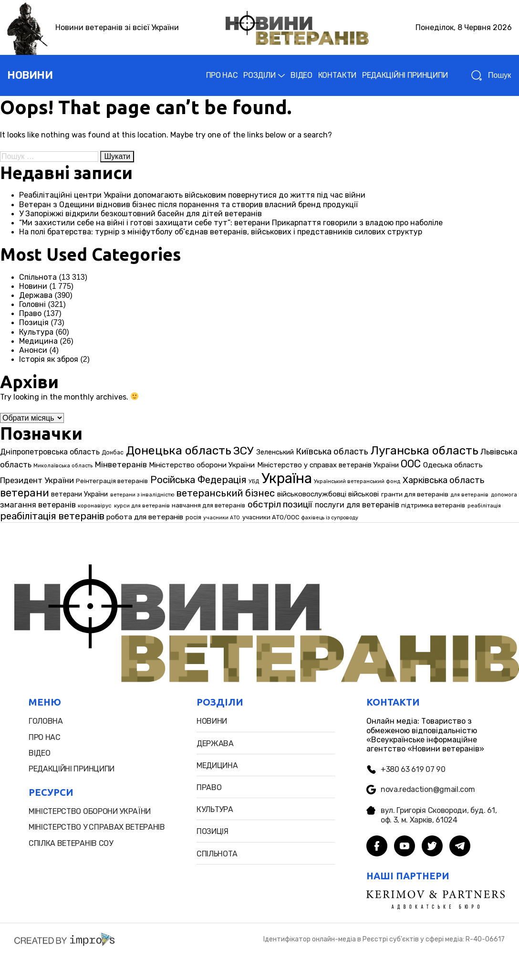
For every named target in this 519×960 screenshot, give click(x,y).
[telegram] (459, 846)
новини (29, 75)
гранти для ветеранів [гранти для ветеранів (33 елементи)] (414, 494)
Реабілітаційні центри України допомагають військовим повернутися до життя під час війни (192, 195)
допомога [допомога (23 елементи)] (504, 495)
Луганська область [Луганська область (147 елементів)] (424, 450)
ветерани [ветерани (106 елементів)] (24, 492)
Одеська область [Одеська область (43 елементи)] (453, 465)
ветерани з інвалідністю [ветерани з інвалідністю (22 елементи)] (142, 495)
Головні (32, 304)
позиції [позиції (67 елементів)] (297, 504)
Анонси (33, 350)
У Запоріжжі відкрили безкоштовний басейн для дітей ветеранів (140, 213)
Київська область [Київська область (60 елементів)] (332, 451)
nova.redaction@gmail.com (420, 790)
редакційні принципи (71, 768)
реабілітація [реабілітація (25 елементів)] (484, 505)
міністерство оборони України (90, 811)
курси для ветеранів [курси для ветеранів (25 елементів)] (142, 505)
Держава (35, 295)
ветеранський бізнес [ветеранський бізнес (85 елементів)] (225, 493)
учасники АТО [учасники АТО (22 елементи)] (221, 518)
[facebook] (376, 846)
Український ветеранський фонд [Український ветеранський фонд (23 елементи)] (357, 481)
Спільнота (38, 277)
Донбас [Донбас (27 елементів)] (113, 452)
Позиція (34, 322)
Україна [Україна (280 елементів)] (286, 478)
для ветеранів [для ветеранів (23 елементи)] (469, 495)
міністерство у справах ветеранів (97, 827)
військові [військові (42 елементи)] (363, 494)
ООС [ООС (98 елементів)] (411, 464)
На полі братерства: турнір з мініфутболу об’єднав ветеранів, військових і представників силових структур (220, 231)
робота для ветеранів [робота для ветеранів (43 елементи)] (144, 517)
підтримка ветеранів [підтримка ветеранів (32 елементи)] (433, 505)
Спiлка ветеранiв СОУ (71, 843)
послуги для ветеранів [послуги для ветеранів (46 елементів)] (357, 504)
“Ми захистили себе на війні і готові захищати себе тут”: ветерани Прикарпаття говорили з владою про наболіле (231, 222)
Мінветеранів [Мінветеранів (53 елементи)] (121, 464)
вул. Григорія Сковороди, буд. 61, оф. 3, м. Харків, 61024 (431, 815)
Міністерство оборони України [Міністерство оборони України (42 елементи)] (202, 465)
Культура (36, 332)
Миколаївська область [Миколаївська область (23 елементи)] (63, 466)
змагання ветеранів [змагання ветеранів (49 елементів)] (38, 504)
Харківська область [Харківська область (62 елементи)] (443, 480)
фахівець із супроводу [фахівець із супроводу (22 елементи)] (329, 518)
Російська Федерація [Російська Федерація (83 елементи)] (198, 479)
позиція (212, 831)
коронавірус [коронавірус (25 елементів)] (95, 505)
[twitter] (432, 846)
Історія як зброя (48, 359)
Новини (33, 286)
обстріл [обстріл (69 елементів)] (264, 504)
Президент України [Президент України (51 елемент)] (37, 480)
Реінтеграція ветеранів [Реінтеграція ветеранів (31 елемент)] (112, 481)
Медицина (38, 341)
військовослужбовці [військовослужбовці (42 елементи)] (311, 494)
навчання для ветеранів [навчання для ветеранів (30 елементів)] (208, 505)
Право (30, 313)
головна (46, 721)
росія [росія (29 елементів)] (193, 517)
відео (39, 753)
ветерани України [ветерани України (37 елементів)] (79, 494)
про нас (45, 737)
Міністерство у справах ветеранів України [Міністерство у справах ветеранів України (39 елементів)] (328, 465)
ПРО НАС (222, 75)
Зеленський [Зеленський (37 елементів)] (275, 452)
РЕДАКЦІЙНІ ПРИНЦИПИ (405, 75)
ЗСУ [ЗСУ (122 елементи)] (243, 450)
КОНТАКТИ (337, 75)
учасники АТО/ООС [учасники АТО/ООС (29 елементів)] (270, 517)
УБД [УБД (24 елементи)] (254, 481)
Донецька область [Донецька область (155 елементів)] (178, 450)
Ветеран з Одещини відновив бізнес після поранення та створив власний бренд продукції (188, 204)
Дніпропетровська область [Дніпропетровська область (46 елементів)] (50, 451)
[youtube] (404, 846)
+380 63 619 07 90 (406, 769)
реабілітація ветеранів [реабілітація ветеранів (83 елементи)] (52, 516)
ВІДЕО (301, 75)
